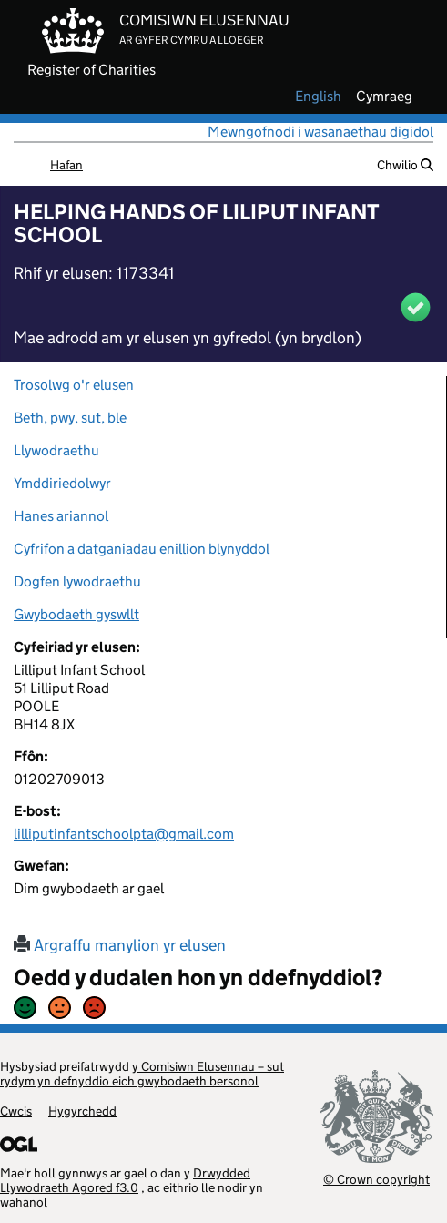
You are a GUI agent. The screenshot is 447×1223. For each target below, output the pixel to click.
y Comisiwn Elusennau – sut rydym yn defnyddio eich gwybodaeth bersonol (142, 1073)
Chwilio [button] (405, 165)
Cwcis (16, 1111)
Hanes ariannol (61, 516)
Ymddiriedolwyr (62, 483)
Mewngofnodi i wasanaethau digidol (320, 131)
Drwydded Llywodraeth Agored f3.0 (125, 1180)
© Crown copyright (376, 1179)
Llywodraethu (56, 450)
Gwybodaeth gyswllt (76, 614)
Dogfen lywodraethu (77, 581)
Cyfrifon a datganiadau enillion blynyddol (141, 548)
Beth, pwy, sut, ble (70, 417)
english (318, 96)
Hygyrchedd (82, 1111)
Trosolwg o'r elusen (74, 384)
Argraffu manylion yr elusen (120, 945)
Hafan (66, 165)
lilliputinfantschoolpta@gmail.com (124, 833)
